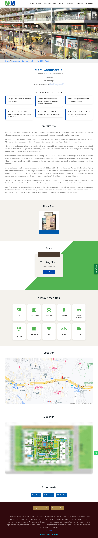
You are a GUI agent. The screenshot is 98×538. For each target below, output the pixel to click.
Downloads (89, 4)
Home (32, 4)
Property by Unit (57, 508)
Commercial (15, 61)
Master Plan (61, 495)
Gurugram (25, 61)
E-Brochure (48, 495)
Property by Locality (41, 508)
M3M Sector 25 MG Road (40, 61)
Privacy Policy (45, 534)
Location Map (70, 4)
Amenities (61, 4)
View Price (49, 272)
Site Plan (80, 4)
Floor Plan (47, 4)
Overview (39, 4)
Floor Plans (36, 495)
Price (54, 4)
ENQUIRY (96, 269)
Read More (49, 530)
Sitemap (55, 534)
